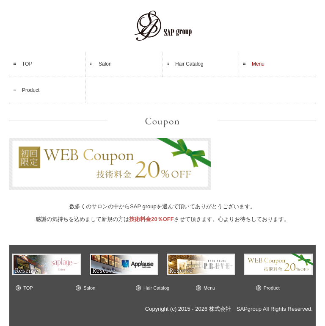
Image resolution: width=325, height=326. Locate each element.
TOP (27, 64)
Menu (258, 64)
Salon (105, 64)
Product (30, 90)
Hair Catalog (189, 64)
